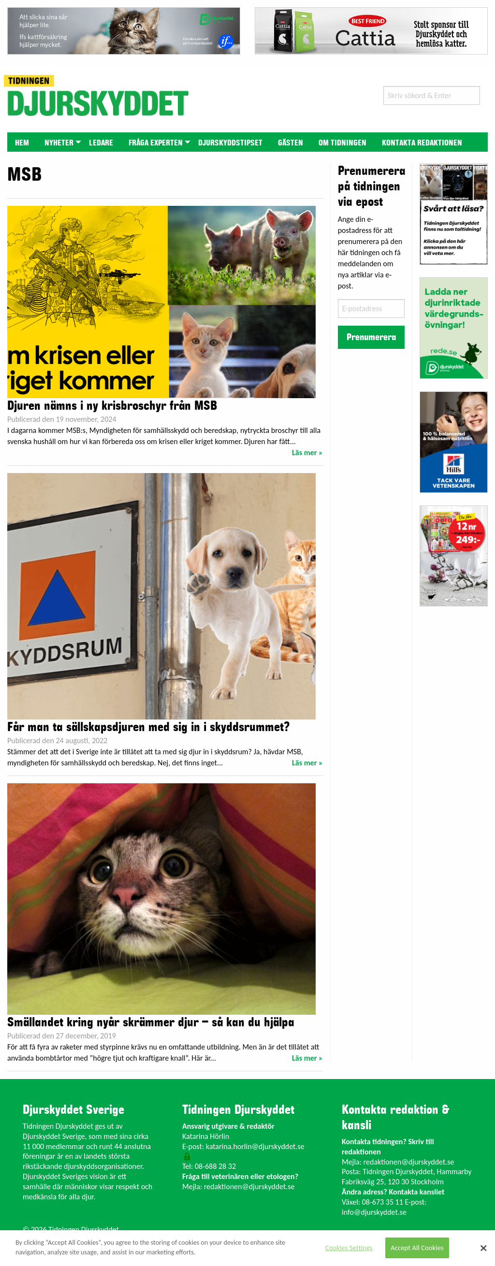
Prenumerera (371, 337)
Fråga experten (156, 143)
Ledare (101, 143)
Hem (22, 143)
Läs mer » (307, 452)
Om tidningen (342, 143)
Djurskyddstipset (230, 143)
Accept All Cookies (417, 1247)
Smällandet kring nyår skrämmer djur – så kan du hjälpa (150, 1022)
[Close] (483, 1248)
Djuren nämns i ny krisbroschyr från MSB (112, 406)
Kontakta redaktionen (422, 143)
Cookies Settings (348, 1247)
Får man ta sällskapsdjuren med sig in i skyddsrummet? (148, 727)
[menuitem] (22, 141)
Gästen (290, 143)
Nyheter (58, 143)
